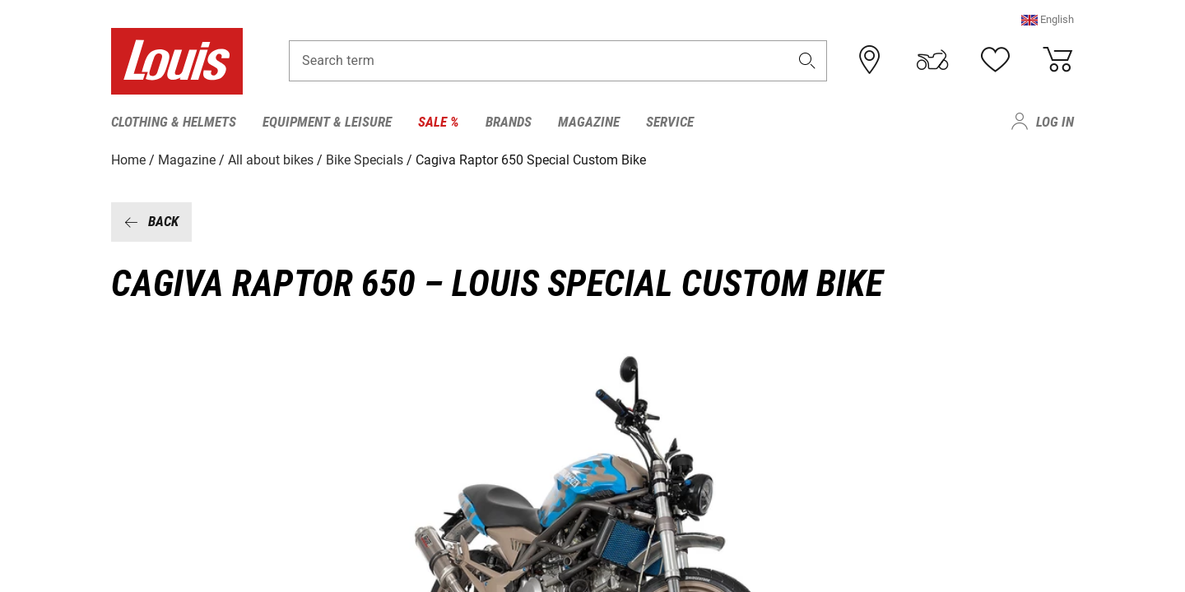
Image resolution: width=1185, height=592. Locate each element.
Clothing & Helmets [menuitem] (173, 121)
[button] (1047, 20)
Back (151, 221)
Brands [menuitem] (509, 121)
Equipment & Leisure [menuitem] (327, 121)
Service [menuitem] (670, 121)
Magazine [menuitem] (589, 121)
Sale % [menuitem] (438, 121)
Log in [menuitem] (1055, 121)
